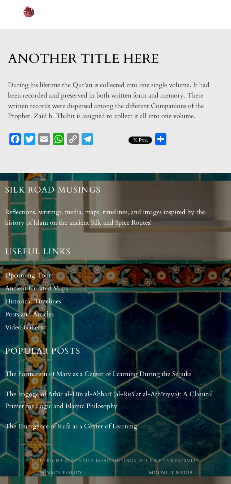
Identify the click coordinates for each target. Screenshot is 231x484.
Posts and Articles (29, 314)
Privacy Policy (60, 473)
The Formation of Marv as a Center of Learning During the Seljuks (98, 374)
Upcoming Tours (29, 275)
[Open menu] (219, 14)
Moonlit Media (171, 473)
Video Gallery (24, 327)
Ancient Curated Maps (36, 288)
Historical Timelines (33, 301)
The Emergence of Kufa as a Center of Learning (71, 426)
